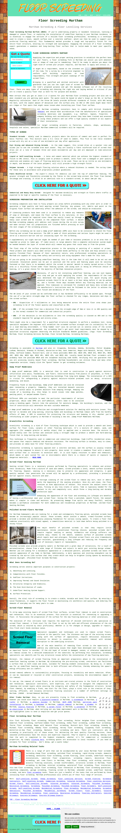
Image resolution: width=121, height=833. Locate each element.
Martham (39, 348)
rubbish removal (64, 704)
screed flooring (60, 206)
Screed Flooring (92, 779)
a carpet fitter (54, 707)
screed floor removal (78, 612)
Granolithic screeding (20, 426)
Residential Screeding (52, 788)
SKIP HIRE (67, 702)
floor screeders (99, 355)
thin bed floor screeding (21, 768)
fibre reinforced (84, 148)
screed (77, 85)
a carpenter (79, 707)
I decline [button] (75, 826)
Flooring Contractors (92, 793)
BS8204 (41, 112)
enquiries (45, 712)
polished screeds (99, 514)
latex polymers (44, 163)
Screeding (35, 786)
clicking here (37, 740)
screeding (80, 697)
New (27, 816)
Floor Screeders (88, 786)
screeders (63, 127)
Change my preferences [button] (87, 826)
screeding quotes (54, 740)
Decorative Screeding (19, 786)
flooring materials (100, 655)
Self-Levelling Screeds (27, 779)
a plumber (89, 704)
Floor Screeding (71, 788)
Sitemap (11, 816)
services (24, 362)
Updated (32, 816)
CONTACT (98, 15)
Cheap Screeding (47, 779)
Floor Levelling (50, 793)
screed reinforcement (64, 763)
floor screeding (65, 37)
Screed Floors (16, 783)
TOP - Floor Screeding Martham (23, 799)
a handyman (39, 704)
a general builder (39, 702)
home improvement (64, 709)
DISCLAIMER (107, 15)
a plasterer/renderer (49, 700)
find (17, 720)
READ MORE (36, 457)
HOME (79, 15)
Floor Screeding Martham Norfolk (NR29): (28, 32)
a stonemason (77, 700)
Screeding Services (42, 816)
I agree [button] (68, 826)
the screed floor (68, 480)
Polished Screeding (101, 783)
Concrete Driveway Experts (51, 795)
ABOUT (91, 15)
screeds (101, 530)
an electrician (16, 709)
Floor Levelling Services (70, 779)
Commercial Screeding (55, 781)
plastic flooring (26, 707)
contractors (91, 661)
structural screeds (84, 763)
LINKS (85, 15)
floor (70, 498)
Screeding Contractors (56, 816)
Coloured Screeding (76, 781)
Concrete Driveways (28, 795)
